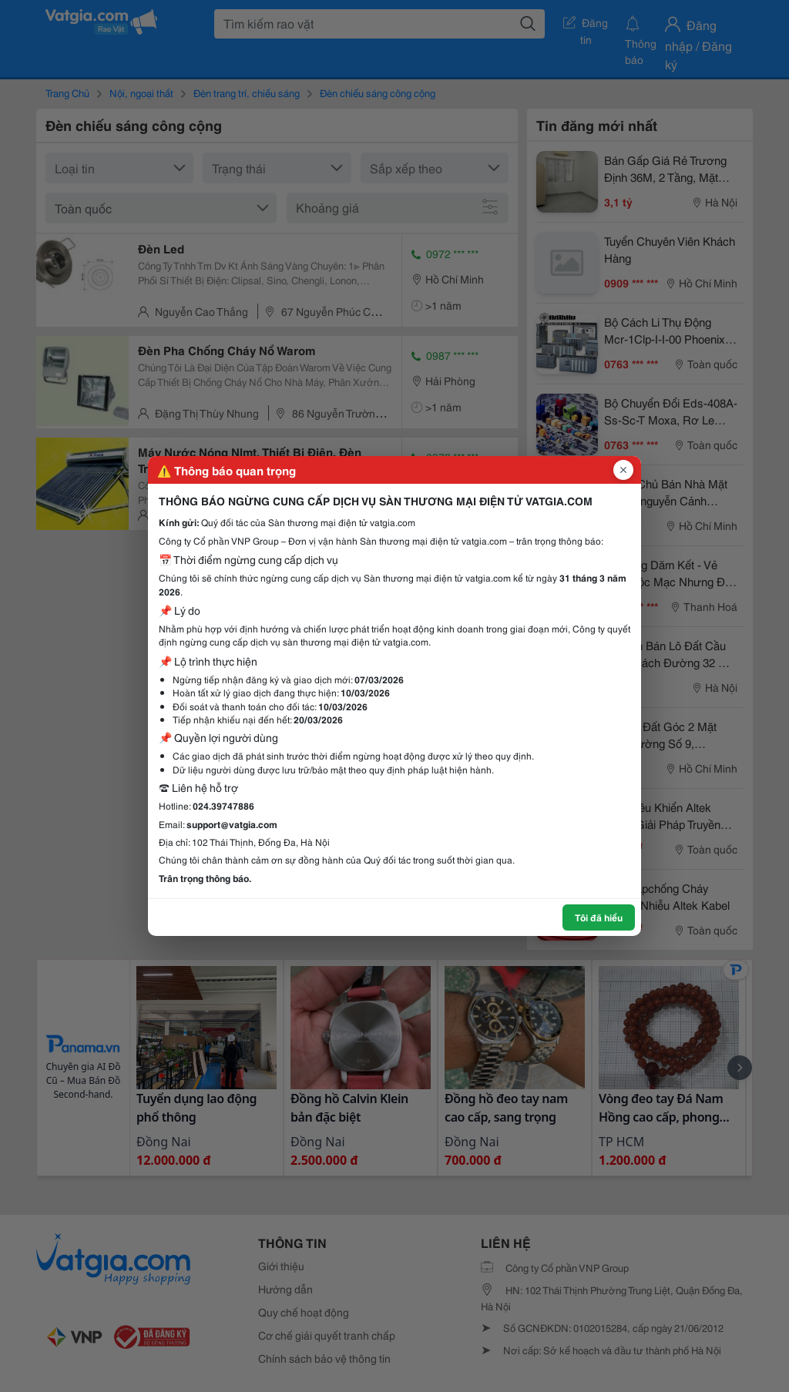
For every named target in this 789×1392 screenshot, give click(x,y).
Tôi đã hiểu (599, 917)
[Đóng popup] (623, 470)
